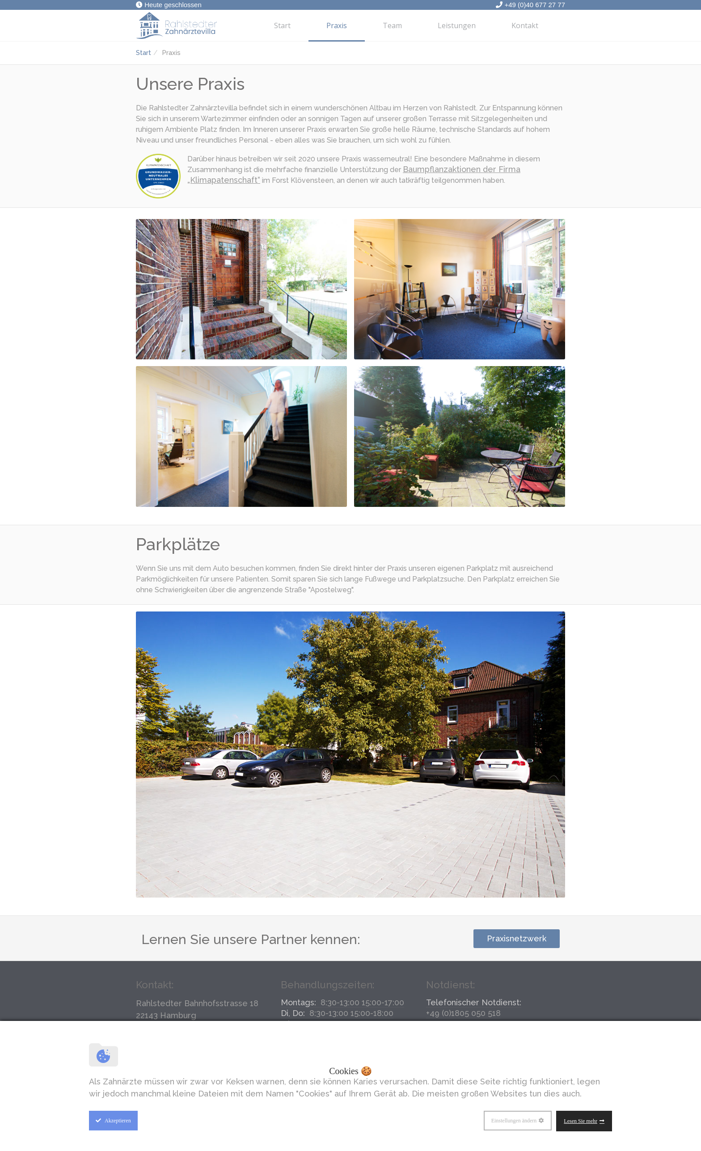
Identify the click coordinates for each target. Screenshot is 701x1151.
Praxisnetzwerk (516, 938)
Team (392, 25)
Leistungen (457, 25)
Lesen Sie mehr (580, 1121)
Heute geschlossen (169, 4)
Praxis (336, 25)
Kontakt (524, 25)
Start (282, 25)
